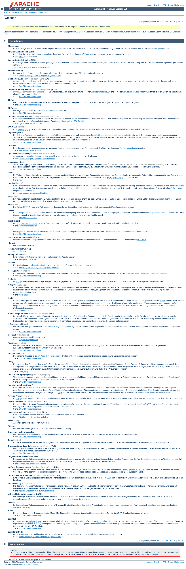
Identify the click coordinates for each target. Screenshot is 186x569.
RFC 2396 (107, 478)
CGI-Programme (176, 188)
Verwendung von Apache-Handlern (33, 193)
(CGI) (56, 116)
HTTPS (11, 229)
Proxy (10, 362)
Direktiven (158, 5)
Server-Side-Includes (114, 177)
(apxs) (31, 52)
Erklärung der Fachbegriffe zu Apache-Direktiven (39, 267)
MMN (51, 314)
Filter (10, 173)
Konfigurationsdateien (129, 148)
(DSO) (52, 154)
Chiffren (45, 348)
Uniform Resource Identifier (133, 469)
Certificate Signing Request (20, 89)
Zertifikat (66, 92)
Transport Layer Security (19, 446)
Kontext (11, 263)
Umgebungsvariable (17, 456)
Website (11, 503)
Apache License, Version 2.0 (30, 564)
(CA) (47, 79)
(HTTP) (37, 237)
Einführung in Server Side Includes (33, 417)
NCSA (33, 121)
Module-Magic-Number (18, 314)
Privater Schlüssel (16, 353)
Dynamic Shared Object (18, 154)
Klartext (40, 110)
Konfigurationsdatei (25, 213)
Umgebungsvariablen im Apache (32, 464)
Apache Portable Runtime (19, 60)
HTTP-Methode (24, 129)
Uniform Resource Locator (19, 467)
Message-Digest (15, 271)
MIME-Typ (12, 285)
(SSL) (46, 402)
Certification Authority (18, 79)
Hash (10, 196)
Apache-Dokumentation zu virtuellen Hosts (36, 491)
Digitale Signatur (15, 133)
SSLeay (11, 426)
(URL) (56, 467)
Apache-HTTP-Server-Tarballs (131, 306)
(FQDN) (39, 494)
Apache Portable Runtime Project (37, 67)
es (166, 22)
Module (149, 5)
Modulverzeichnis (26, 310)
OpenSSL (12, 335)
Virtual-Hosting (14, 483)
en (162, 22)
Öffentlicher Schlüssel (18, 324)
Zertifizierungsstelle (99, 92)
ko (178, 22)
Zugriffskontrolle (15, 532)
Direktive (12, 146)
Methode (12, 279)
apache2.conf (14, 221)
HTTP (25, 207)
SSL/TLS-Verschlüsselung (30, 86)
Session (11, 420)
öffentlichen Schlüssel (103, 524)
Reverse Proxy (14, 396)
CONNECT (12, 127)
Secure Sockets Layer (17, 402)
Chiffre (11, 100)
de (158, 22)
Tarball (11, 440)
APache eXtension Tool (18, 52)
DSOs (86, 54)
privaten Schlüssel (131, 92)
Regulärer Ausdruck (17, 385)
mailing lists (154, 554)
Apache (7, 12)
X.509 (10, 511)
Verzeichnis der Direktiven (30, 150)
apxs (21, 57)
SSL (148, 232)
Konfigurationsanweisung (19, 249)
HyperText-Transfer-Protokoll (21, 237)
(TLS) (53, 446)
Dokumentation (29, 12)
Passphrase (13, 343)
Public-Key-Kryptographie (60, 327)
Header (11, 205)
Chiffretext (12, 108)
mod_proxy (23, 371)
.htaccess (12, 210)
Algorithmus (13, 46)
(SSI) (45, 412)
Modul (46, 54)
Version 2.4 (42, 12)
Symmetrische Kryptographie (21, 432)
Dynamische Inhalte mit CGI (30, 123)
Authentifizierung (15, 71)
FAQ (164, 5)
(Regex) (29, 385)
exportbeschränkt (16, 162)
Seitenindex (179, 5)
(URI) (59, 475)
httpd (45, 156)
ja (174, 22)
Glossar (171, 5)
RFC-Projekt (79, 121)
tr (183, 22)
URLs (181, 478)
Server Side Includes (17, 412)
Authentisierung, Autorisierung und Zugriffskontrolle (40, 75)
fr (171, 22)
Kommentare (17, 544)
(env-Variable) (32, 456)
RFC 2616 (141, 240)
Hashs (159, 135)
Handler (11, 183)
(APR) (33, 60)
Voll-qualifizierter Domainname (21, 494)
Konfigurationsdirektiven (158, 213)
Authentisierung (34, 521)
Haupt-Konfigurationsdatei (27, 223)
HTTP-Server (17, 12)
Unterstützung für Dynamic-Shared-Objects (37, 159)
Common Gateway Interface (20, 116)
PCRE (149, 392)
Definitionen (17, 41)
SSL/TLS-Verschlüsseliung (30, 453)
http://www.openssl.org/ (28, 340)
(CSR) (54, 89)
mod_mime (23, 295)
